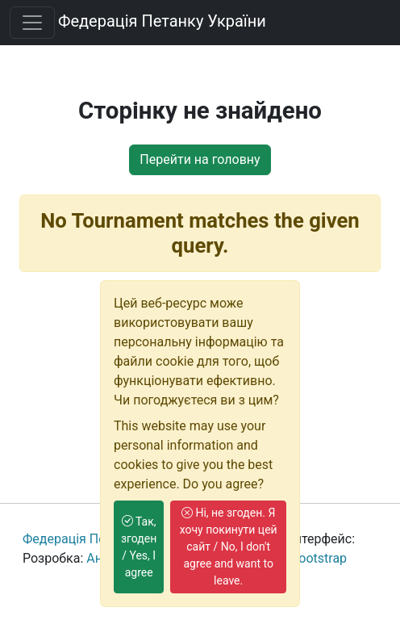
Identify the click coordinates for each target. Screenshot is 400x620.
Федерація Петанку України (162, 21)
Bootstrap (318, 558)
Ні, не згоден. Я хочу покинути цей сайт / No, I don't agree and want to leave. (228, 546)
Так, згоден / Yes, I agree (138, 547)
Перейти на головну (200, 159)
